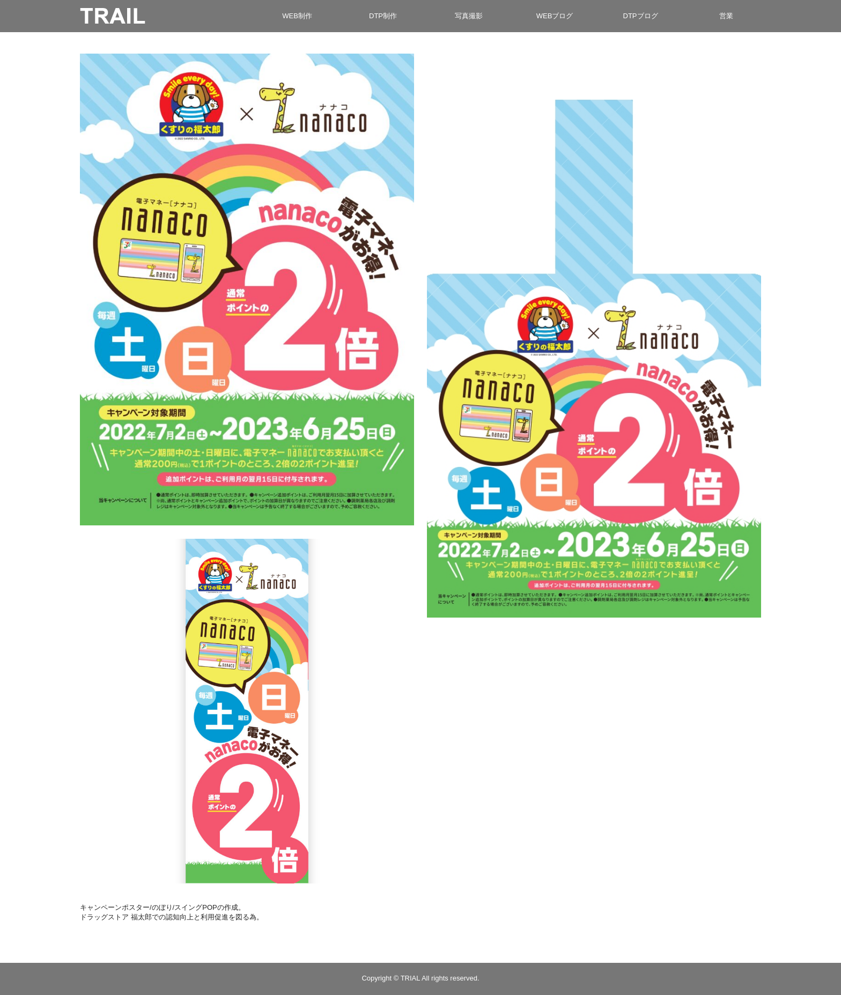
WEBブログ (554, 16)
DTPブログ (640, 16)
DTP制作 (383, 16)
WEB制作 (297, 16)
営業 (726, 16)
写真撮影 (469, 16)
